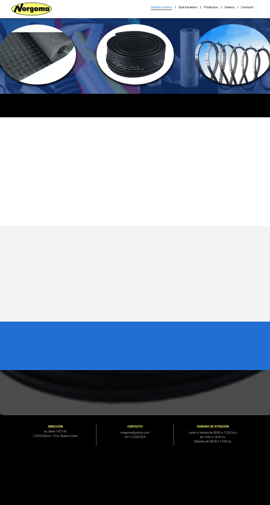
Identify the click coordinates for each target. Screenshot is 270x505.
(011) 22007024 (135, 437)
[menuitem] (162, 7)
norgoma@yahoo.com (134, 432)
